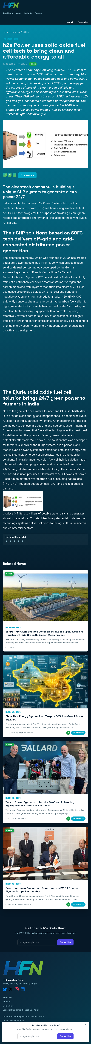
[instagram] (17, 989)
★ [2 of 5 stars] (10, 541)
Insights (28, 13)
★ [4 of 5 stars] (18, 541)
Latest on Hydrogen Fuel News (16, 32)
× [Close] (86, 1024)
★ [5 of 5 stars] (22, 541)
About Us (7, 997)
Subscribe (83, 22)
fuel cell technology (50, 430)
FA (5, 175)
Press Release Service (13, 1020)
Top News (8, 13)
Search (38, 13)
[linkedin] (23, 989)
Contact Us (8, 1005)
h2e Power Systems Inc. (52, 203)
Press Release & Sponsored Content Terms (23, 1016)
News (18, 13)
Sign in (70, 22)
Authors (6, 1001)
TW (9, 175)
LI (14, 175)
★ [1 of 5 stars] (6, 541)
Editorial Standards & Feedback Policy (21, 1010)
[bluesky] (5, 989)
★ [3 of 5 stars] (14, 541)
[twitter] (11, 989)
